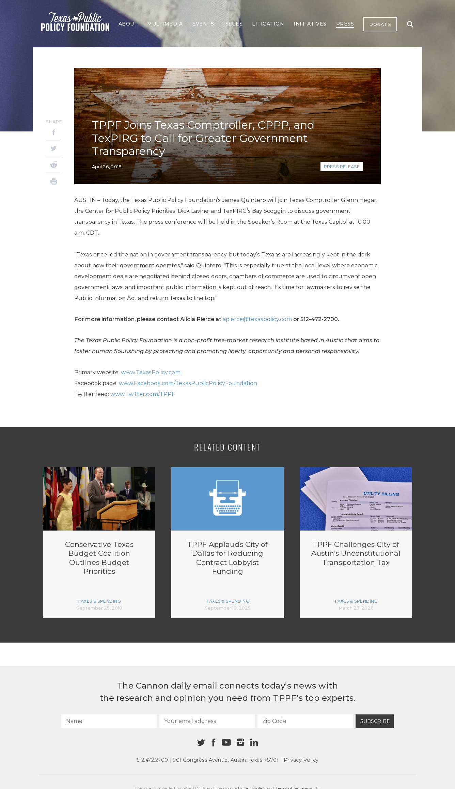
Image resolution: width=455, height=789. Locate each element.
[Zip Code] (305, 721)
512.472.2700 (152, 760)
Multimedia (165, 24)
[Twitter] (54, 149)
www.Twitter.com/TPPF (142, 394)
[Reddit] (54, 165)
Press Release (342, 166)
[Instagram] (240, 742)
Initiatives (310, 24)
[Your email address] (207, 721)
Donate (380, 24)
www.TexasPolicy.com (151, 372)
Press (345, 24)
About (128, 24)
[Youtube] (226, 742)
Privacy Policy (301, 760)
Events (203, 24)
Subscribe (375, 721)
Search (410, 24)
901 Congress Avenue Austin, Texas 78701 (226, 760)
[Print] (54, 182)
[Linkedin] (254, 742)
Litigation (268, 24)
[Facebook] (54, 133)
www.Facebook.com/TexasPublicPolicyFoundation (188, 383)
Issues (232, 24)
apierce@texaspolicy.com (257, 319)
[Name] (109, 721)
